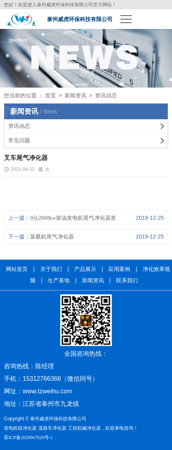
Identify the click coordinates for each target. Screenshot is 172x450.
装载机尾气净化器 (52, 237)
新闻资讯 (75, 96)
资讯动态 (106, 96)
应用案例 (119, 269)
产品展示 (85, 269)
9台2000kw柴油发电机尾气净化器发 (73, 218)
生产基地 (59, 280)
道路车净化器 (52, 428)
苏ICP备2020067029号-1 (28, 437)
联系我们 (127, 280)
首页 (50, 96)
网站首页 (17, 269)
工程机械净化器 (84, 428)
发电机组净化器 (20, 428)
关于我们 (51, 269)
